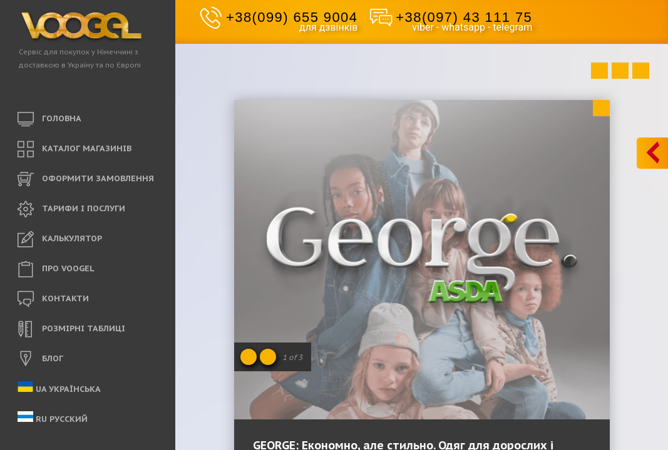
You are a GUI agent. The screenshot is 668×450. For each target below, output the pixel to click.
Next (640, 70)
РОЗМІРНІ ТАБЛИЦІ (71, 329)
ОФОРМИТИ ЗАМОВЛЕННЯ (86, 179)
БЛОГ (40, 359)
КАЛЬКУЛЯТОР (60, 239)
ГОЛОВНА (49, 119)
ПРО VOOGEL (56, 269)
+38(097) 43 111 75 (464, 17)
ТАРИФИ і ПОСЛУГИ (71, 209)
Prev (599, 70)
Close (601, 108)
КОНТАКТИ (53, 299)
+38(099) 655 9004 (291, 17)
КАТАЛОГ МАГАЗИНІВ (74, 149)
